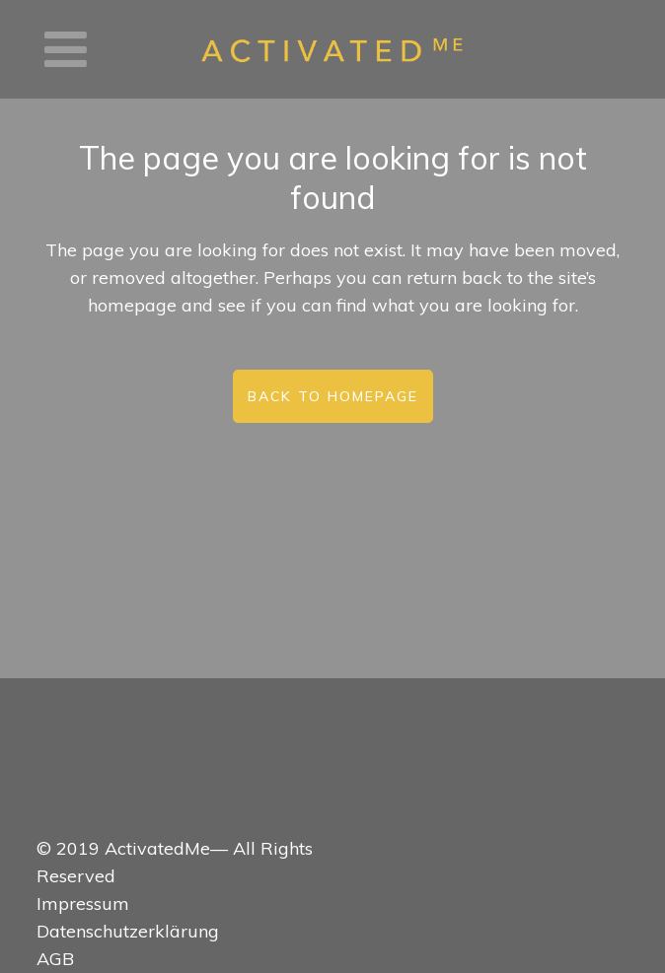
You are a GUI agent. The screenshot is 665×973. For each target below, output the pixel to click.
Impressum (83, 903)
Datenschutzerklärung (128, 931)
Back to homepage (333, 396)
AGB (55, 958)
